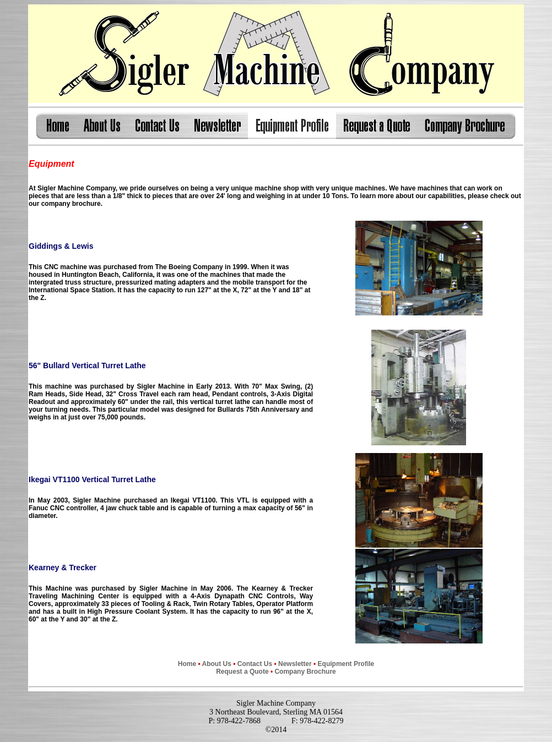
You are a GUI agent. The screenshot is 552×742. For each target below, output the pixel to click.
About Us (216, 664)
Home (187, 664)
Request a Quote (242, 671)
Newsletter (295, 664)
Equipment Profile (345, 664)
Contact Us (254, 664)
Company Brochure (304, 671)
